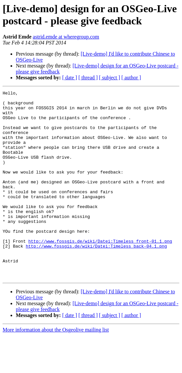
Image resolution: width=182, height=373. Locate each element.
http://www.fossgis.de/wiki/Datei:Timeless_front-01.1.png (100, 272)
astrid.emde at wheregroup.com (66, 37)
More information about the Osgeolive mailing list (56, 367)
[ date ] (69, 77)
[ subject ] (109, 77)
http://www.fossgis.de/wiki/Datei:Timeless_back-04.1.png (96, 277)
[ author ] (131, 77)
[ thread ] (88, 77)
